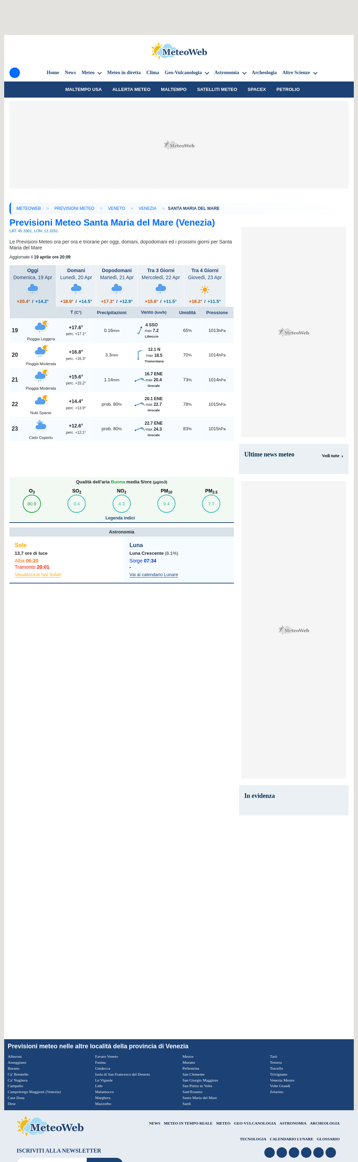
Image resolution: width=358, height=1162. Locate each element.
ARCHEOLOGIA (325, 1123)
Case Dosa (17, 1097)
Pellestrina (191, 1068)
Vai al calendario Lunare (153, 574)
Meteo (87, 72)
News (70, 72)
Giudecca (103, 1068)
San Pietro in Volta (198, 1085)
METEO (223, 1123)
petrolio (288, 89)
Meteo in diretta (124, 72)
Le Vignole (104, 1079)
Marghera (103, 1097)
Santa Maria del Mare (200, 1097)
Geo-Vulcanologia (183, 72)
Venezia (147, 208)
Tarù (274, 1056)
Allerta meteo (131, 89)
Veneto (116, 208)
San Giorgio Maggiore (201, 1079)
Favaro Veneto (107, 1056)
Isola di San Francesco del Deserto (124, 1074)
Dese (12, 1103)
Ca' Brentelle (18, 1074)
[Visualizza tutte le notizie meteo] (332, 456)
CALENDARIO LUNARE (291, 1139)
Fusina (100, 1062)
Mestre (188, 1056)
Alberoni (15, 1056)
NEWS (154, 1123)
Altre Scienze (296, 72)
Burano (14, 1068)
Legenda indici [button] (121, 518)
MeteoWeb (28, 208)
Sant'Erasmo (192, 1091)
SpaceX (257, 89)
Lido (99, 1085)
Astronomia (226, 72)
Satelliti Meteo (217, 89)
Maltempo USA (83, 89)
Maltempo (173, 89)
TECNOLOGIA (253, 1139)
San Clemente (194, 1074)
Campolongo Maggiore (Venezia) (36, 1091)
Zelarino (277, 1091)
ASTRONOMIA (293, 1123)
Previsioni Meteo (75, 208)
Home (53, 72)
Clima (152, 72)
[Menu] (14, 73)
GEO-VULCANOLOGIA (255, 1123)
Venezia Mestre (283, 1079)
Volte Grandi (280, 1085)
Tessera (276, 1062)
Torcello (277, 1068)
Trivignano (279, 1074)
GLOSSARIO (328, 1139)
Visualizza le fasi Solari (38, 574)
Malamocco (105, 1091)
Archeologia (264, 72)
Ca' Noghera (18, 1079)
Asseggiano (17, 1062)
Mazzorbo (103, 1103)
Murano (189, 1062)
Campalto (16, 1085)
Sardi (186, 1103)
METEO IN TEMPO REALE (188, 1123)
